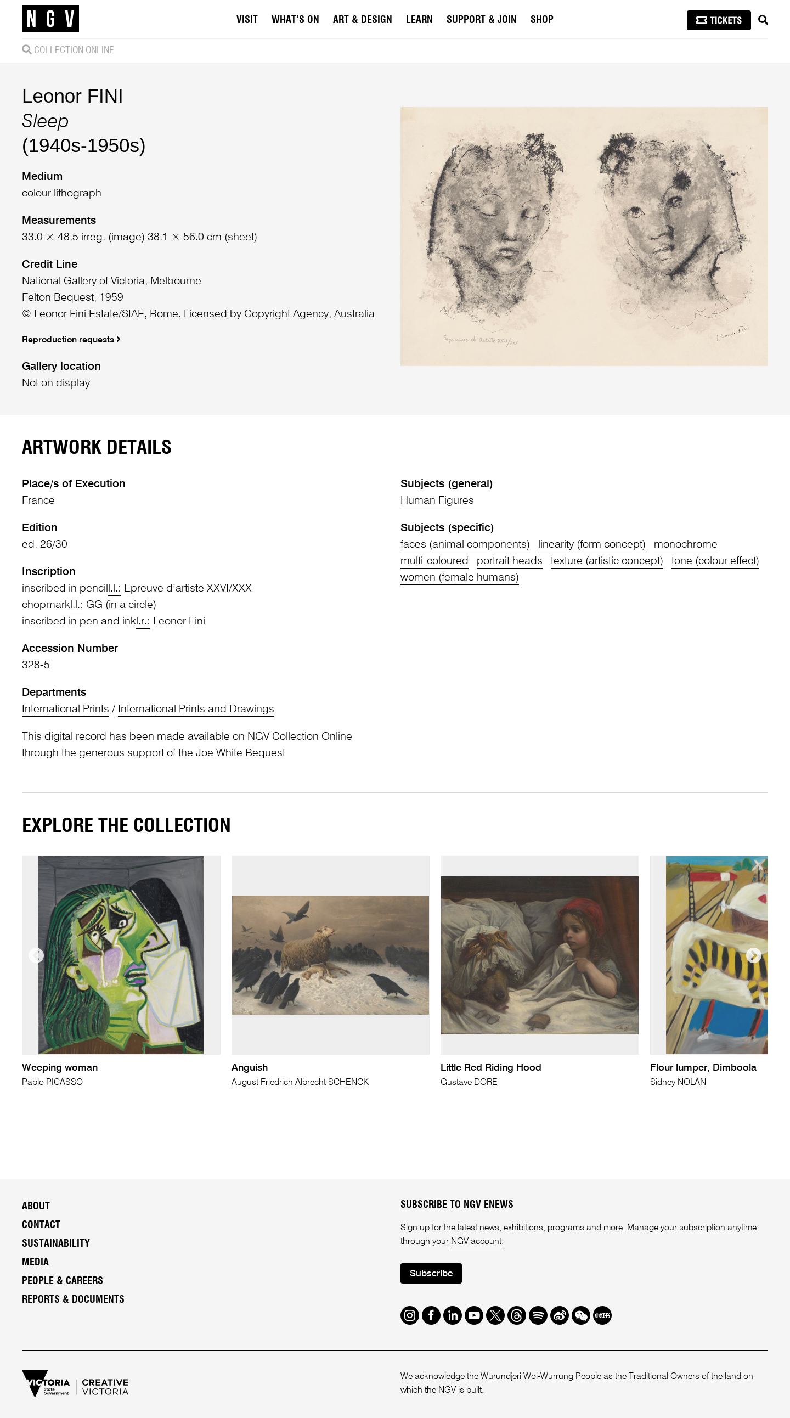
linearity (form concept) (592, 544)
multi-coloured (434, 561)
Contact (41, 1225)
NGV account (476, 1241)
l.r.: (143, 621)
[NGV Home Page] (50, 19)
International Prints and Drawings (196, 709)
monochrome (686, 544)
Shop (542, 20)
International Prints (65, 709)
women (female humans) (459, 577)
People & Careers (62, 1281)
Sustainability (56, 1244)
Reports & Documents (73, 1300)
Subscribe (431, 1274)
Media (35, 1263)
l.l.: (114, 588)
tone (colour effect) (715, 561)
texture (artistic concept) (607, 561)
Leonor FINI (72, 95)
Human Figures (437, 501)
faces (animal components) (465, 544)
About (36, 1207)
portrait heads (510, 561)
